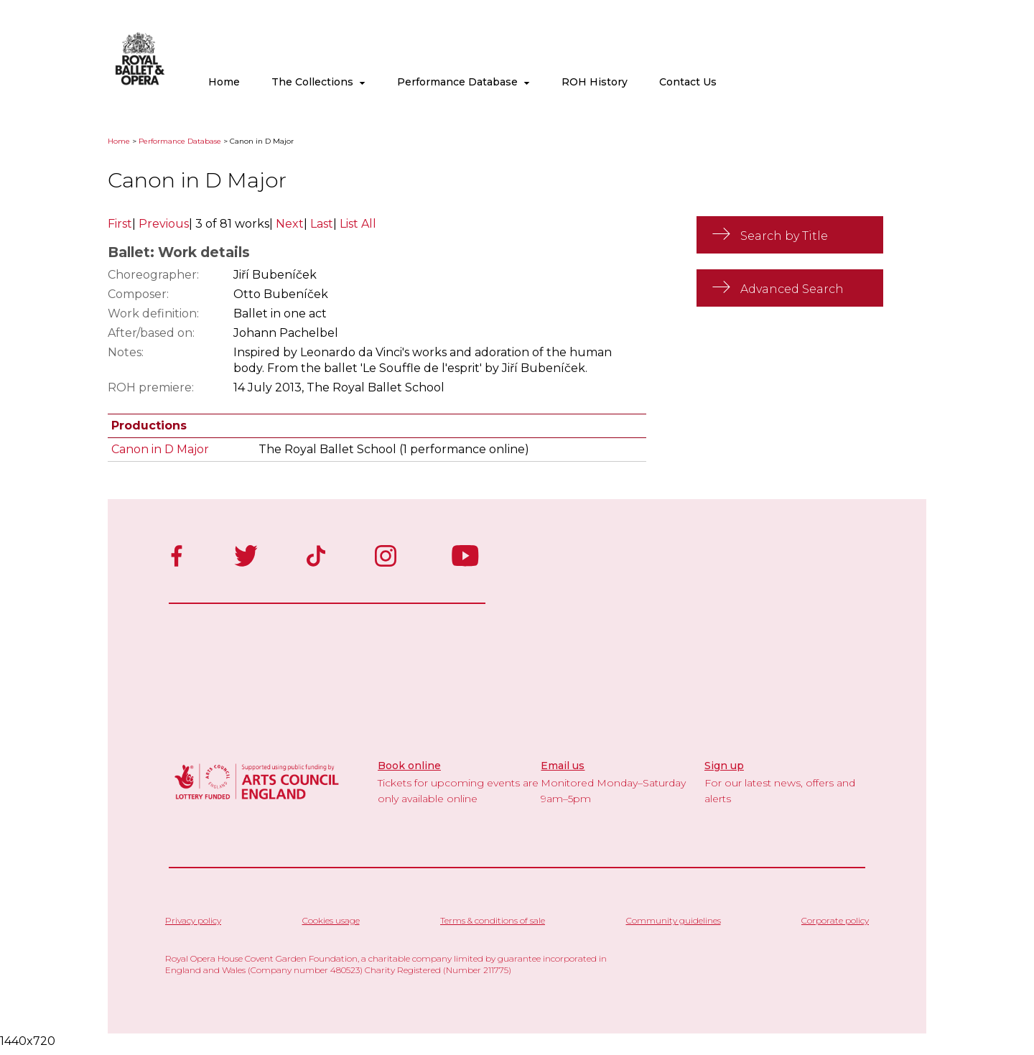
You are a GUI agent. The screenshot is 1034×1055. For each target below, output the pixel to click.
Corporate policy (835, 920)
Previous (164, 224)
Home (224, 81)
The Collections (318, 81)
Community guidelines (673, 920)
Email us (562, 765)
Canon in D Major (160, 449)
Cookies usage (331, 920)
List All (358, 224)
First (120, 224)
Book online (409, 765)
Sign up (724, 765)
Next (290, 224)
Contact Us (688, 81)
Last (321, 224)
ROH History (595, 81)
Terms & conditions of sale (492, 920)
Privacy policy (193, 920)
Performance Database (463, 81)
